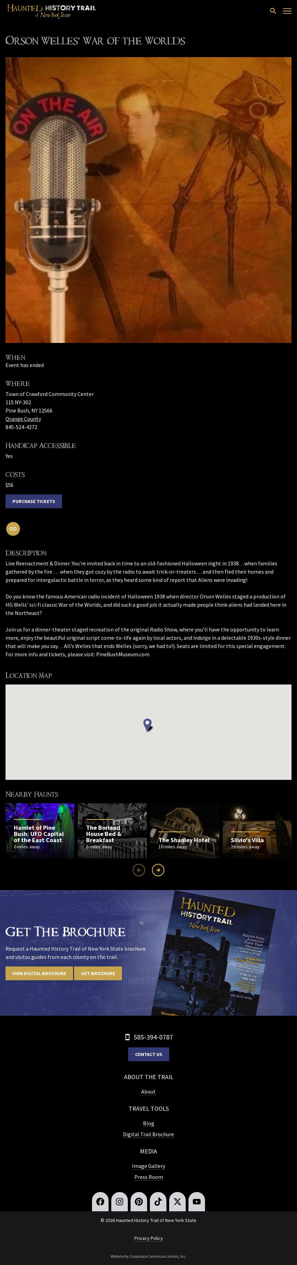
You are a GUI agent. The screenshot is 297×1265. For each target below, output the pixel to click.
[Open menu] (287, 11)
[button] (148, 725)
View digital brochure (39, 973)
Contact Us (148, 1054)
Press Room (148, 1176)
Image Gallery (148, 1165)
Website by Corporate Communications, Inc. (149, 1256)
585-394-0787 (153, 1037)
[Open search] (273, 11)
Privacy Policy (148, 1238)
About (148, 1091)
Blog (148, 1123)
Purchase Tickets (33, 501)
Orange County (23, 418)
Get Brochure (98, 973)
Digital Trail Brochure (148, 1134)
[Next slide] (158, 870)
